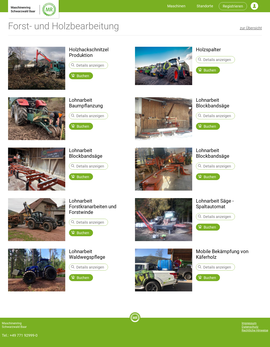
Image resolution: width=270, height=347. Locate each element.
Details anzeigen (87, 65)
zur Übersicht (251, 28)
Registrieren (233, 6)
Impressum (249, 323)
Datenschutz (250, 327)
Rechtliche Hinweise (255, 330)
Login (254, 6)
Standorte (205, 6)
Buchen (80, 76)
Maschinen (176, 6)
